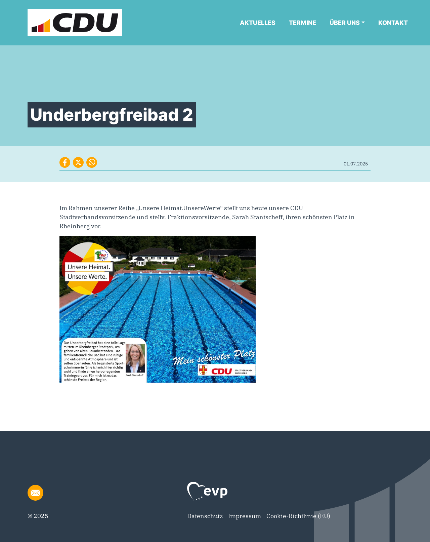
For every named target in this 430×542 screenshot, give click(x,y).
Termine (302, 22)
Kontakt (393, 22)
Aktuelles (257, 22)
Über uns (345, 22)
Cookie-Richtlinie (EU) (298, 516)
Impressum (244, 516)
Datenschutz (205, 516)
